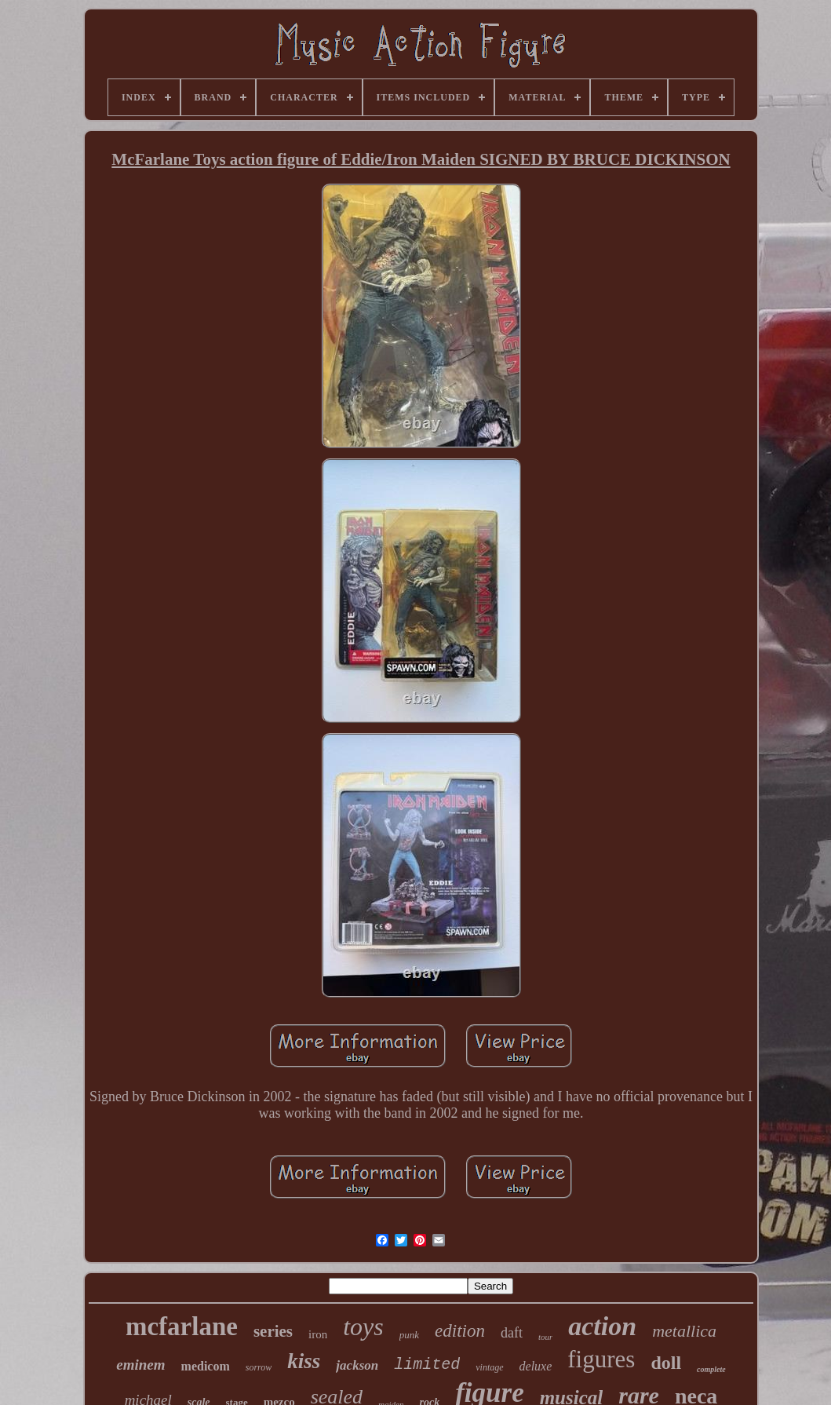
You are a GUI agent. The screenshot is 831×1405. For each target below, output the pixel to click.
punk (409, 1335)
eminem (140, 1364)
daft (512, 1333)
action (602, 1326)
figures (601, 1359)
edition (460, 1331)
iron (317, 1334)
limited (427, 1365)
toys (363, 1326)
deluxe (535, 1366)
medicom (205, 1366)
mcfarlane (182, 1326)
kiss (303, 1361)
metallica (684, 1331)
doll (666, 1362)
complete (711, 1369)
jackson (357, 1365)
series (273, 1331)
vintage (489, 1367)
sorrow (259, 1367)
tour (545, 1336)
